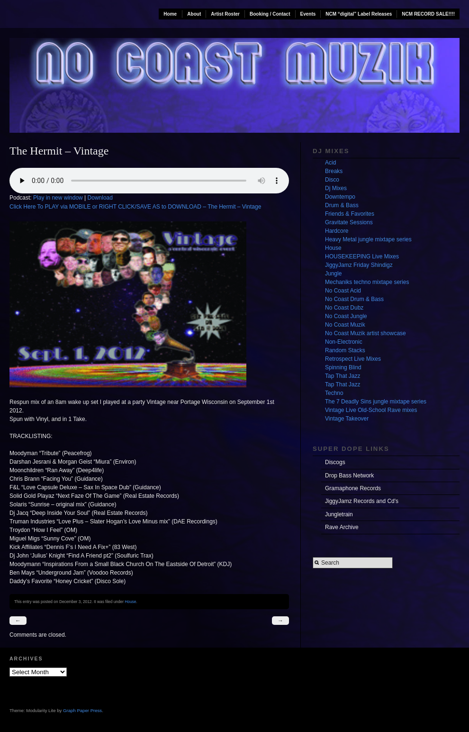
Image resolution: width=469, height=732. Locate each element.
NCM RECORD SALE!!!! (428, 14)
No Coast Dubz (344, 307)
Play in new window (58, 197)
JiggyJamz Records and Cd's (361, 501)
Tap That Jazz (342, 376)
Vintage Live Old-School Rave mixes (371, 410)
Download (100, 197)
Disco (332, 179)
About (194, 14)
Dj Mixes (336, 188)
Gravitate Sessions (349, 222)
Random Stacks (345, 350)
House (130, 601)
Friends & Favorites (349, 213)
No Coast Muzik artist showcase (365, 333)
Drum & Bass (342, 205)
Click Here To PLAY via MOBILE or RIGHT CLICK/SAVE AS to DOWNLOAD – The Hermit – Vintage (135, 206)
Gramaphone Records (353, 488)
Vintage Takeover (347, 418)
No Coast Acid (343, 290)
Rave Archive (342, 527)
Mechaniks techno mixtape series (367, 282)
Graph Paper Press (82, 710)
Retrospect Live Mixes (353, 359)
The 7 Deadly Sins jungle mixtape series (375, 401)
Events (308, 14)
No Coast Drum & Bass (354, 299)
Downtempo (340, 196)
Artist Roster (225, 14)
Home (170, 14)
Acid (330, 162)
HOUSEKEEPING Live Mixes (362, 256)
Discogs (335, 462)
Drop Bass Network (349, 475)
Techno (334, 393)
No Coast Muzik (345, 324)
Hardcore (336, 231)
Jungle (333, 273)
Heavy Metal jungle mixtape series (368, 239)
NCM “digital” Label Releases (358, 14)
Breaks (334, 171)
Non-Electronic (343, 342)
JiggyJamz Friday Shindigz (359, 265)
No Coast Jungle (346, 316)
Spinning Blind (343, 367)
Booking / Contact (270, 14)
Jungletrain (339, 514)
